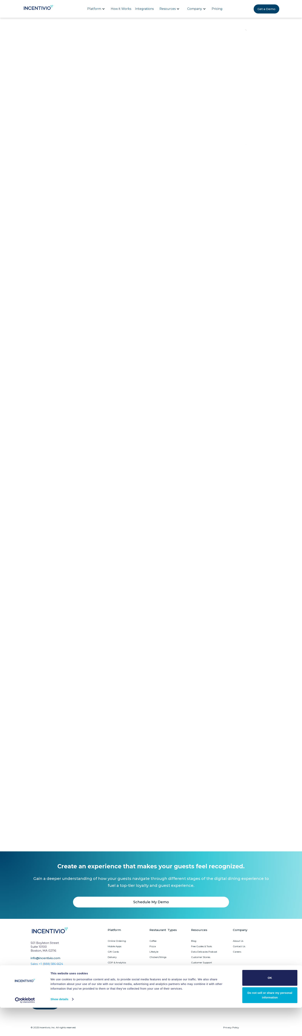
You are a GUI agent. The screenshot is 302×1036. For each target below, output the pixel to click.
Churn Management (119, 984)
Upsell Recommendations (122, 989)
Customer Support (201, 962)
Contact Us (239, 946)
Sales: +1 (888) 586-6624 (47, 964)
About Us (238, 940)
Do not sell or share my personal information (269, 1023)
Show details (59, 1027)
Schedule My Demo (151, 902)
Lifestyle (153, 951)
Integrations (144, 9)
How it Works (121, 9)
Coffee (152, 940)
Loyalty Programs (118, 967)
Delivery (112, 957)
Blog (193, 940)
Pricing (217, 9)
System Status (199, 967)
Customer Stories (200, 957)
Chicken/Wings (157, 957)
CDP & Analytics (117, 962)
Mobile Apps (114, 946)
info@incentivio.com (45, 958)
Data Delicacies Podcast (204, 951)
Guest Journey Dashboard (122, 978)
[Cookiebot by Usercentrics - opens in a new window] (25, 1028)
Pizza (152, 946)
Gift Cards (113, 951)
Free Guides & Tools (201, 946)
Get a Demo (266, 9)
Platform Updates (201, 973)
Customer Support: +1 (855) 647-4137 (55, 970)
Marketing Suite (116, 973)
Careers (237, 951)
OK (270, 1006)
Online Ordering (117, 940)
